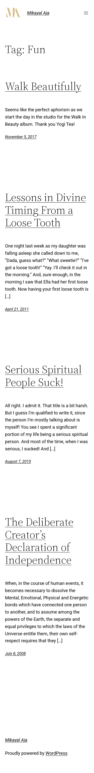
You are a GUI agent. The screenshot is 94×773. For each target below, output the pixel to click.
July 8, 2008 (15, 653)
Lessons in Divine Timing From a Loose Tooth (45, 210)
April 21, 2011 (17, 309)
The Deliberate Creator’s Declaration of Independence (39, 541)
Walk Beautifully (43, 86)
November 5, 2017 (21, 136)
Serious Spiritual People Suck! (43, 375)
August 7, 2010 (18, 461)
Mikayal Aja (38, 12)
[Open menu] (86, 13)
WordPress (56, 753)
